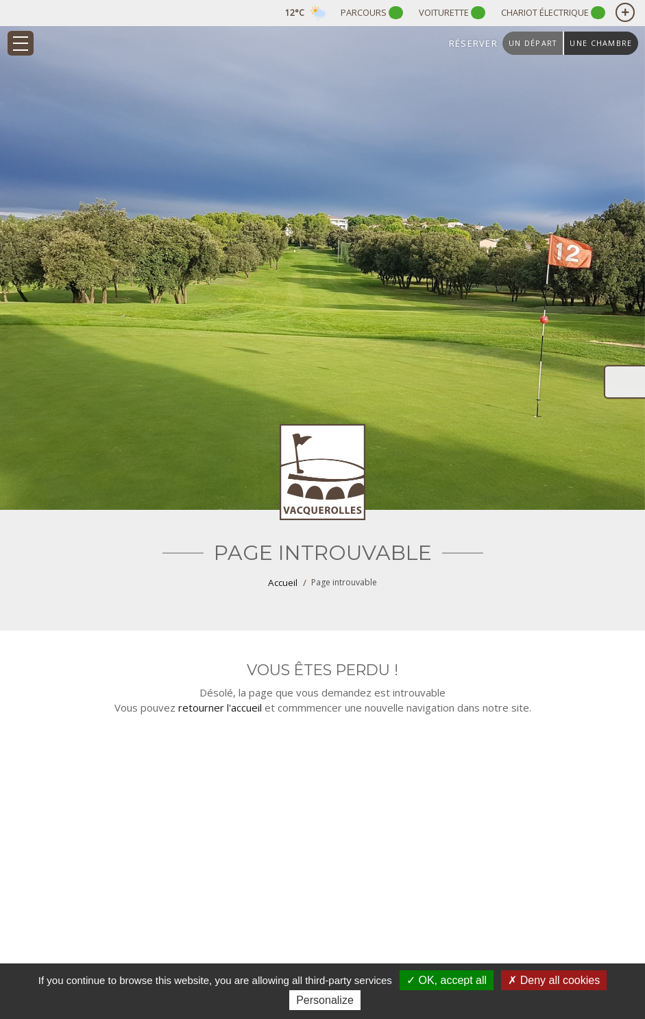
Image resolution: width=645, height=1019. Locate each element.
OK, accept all (446, 980)
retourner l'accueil (220, 707)
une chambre (601, 43)
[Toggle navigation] (21, 43)
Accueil (282, 582)
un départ (533, 43)
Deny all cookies (554, 980)
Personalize (325, 1000)
